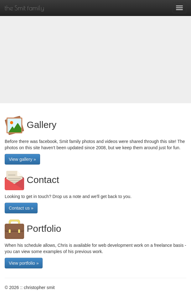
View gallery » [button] (22, 159)
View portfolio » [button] (24, 263)
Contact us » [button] (21, 208)
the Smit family (24, 8)
